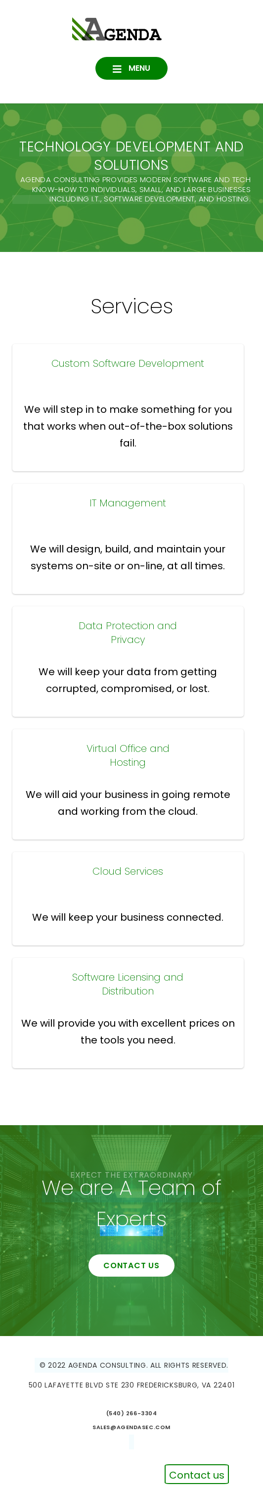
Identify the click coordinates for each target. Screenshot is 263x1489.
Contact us (196, 1475)
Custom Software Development (127, 363)
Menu (138, 68)
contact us (131, 1265)
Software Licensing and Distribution (127, 984)
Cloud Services (127, 871)
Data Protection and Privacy (128, 632)
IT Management (127, 503)
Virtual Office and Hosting (128, 755)
